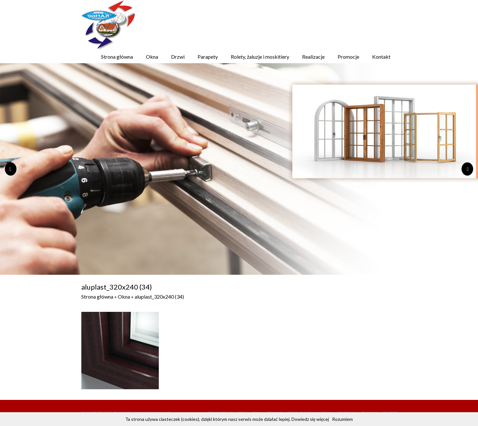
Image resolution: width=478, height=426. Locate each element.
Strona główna (117, 57)
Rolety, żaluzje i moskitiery (260, 57)
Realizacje (313, 57)
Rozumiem (342, 419)
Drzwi (178, 57)
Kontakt (381, 57)
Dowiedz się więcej (310, 419)
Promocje (348, 57)
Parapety (208, 57)
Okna (152, 57)
